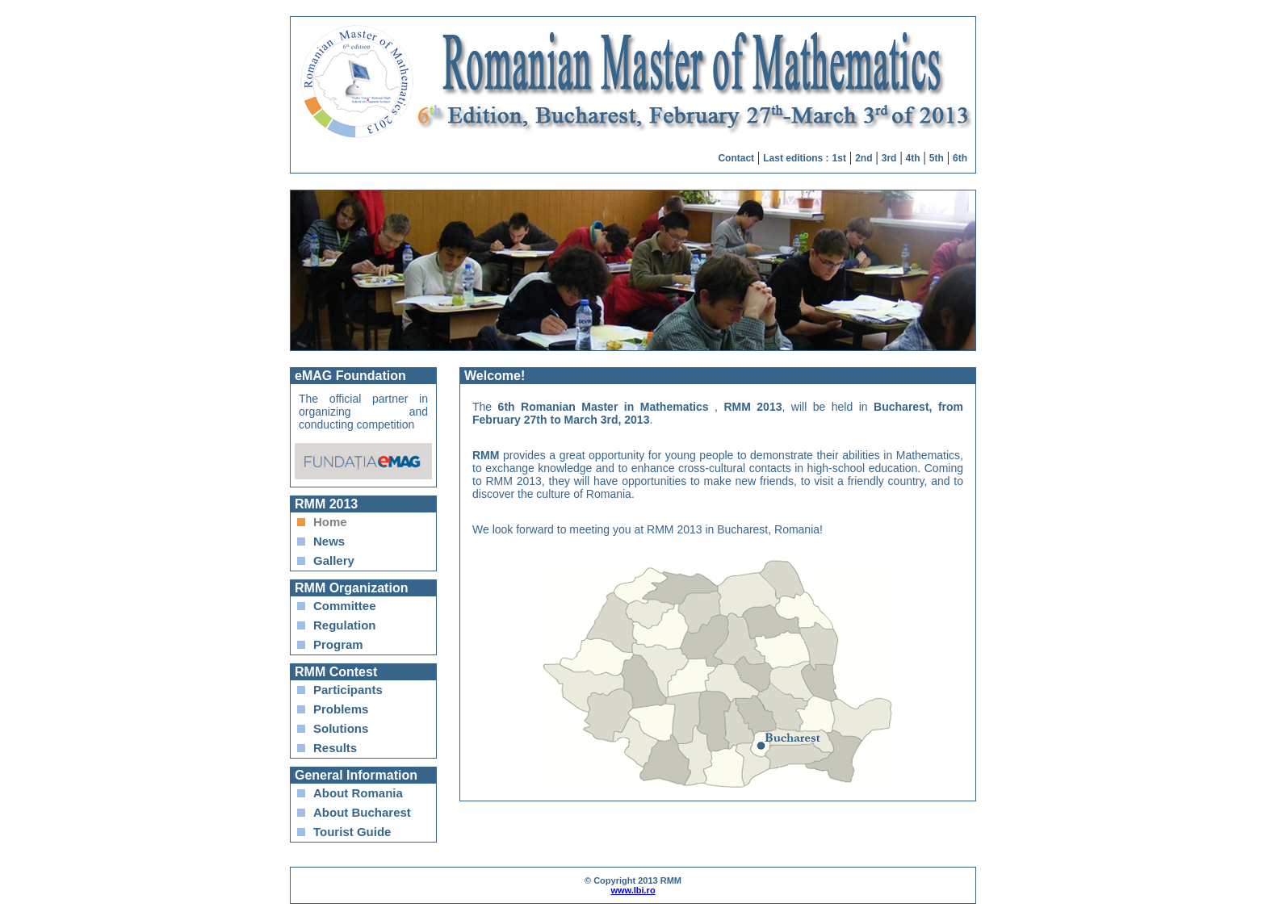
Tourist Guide (352, 831)
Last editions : (795, 158)
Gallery (333, 560)
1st (839, 158)
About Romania (358, 793)
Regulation (344, 625)
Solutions (340, 728)
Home (330, 522)
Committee (344, 606)
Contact (736, 158)
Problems (340, 709)
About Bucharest (362, 812)
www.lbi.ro (632, 890)
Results (335, 748)
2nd (863, 158)
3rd (889, 158)
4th (913, 158)
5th (936, 158)
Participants (348, 689)
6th (960, 158)
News (329, 541)
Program (338, 644)
